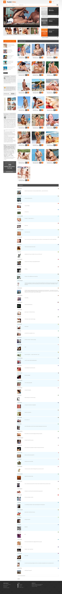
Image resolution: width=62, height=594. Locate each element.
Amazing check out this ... (22, 74)
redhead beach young (7, 151)
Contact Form (34, 586)
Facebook (20, 584)
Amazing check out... (35, 74)
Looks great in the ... (21, 162)
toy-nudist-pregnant (6, 157)
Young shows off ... (21, 179)
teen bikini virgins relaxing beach (9, 149)
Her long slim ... (49, 74)
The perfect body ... (49, 162)
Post (18, 578)
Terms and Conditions (6, 587)
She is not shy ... (35, 109)
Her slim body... (49, 144)
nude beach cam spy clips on (8, 155)
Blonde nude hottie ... (49, 109)
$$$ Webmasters (5, 585)
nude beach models (11, 156)
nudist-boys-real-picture (11, 55)
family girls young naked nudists (9, 147)
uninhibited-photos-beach (11, 44)
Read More (9, 46)
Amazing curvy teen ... (21, 144)
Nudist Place (21, 587)
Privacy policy (5, 586)
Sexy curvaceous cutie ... (36, 162)
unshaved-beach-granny (7, 158)
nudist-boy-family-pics (12, 157)
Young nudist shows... (21, 109)
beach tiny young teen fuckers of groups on (9, 153)
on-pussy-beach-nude (10, 61)
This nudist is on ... (35, 144)
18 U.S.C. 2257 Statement (7, 584)
